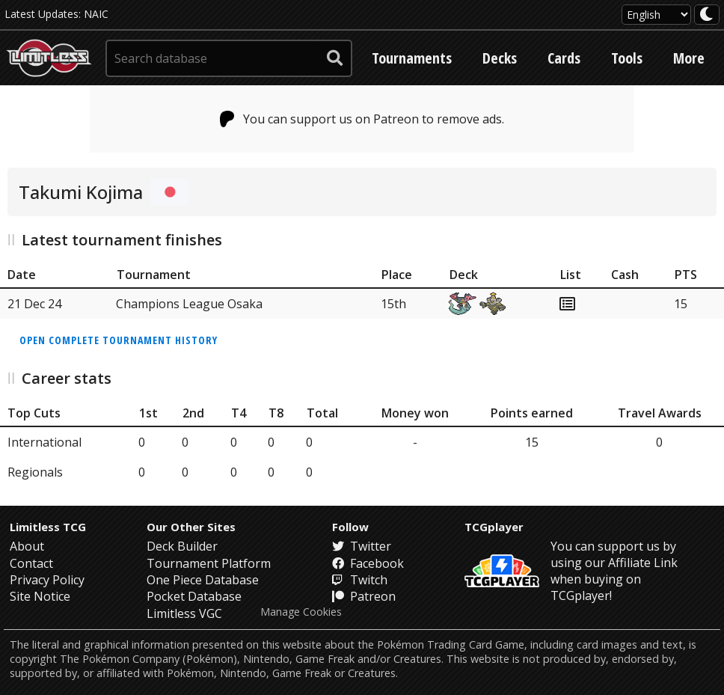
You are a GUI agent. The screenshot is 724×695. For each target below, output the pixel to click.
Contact (31, 563)
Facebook (368, 563)
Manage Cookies (301, 612)
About (27, 546)
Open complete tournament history (118, 340)
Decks (499, 58)
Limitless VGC (184, 613)
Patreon (364, 596)
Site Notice (40, 596)
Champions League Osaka (189, 304)
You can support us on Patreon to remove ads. (362, 119)
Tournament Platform (209, 563)
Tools (626, 58)
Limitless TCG (48, 526)
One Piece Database (203, 580)
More (689, 58)
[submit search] (335, 58)
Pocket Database (194, 596)
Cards (563, 58)
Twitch (359, 580)
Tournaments (412, 58)
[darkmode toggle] (707, 14)
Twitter (361, 546)
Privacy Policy (47, 580)
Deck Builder (182, 546)
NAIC (96, 14)
